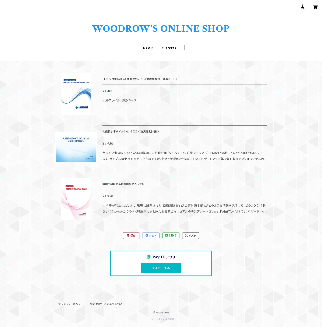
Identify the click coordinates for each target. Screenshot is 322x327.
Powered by (161, 319)
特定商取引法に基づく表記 (106, 304)
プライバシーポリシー (70, 304)
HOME (147, 48)
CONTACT (171, 48)
